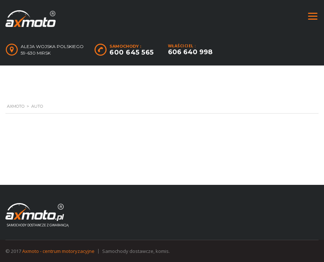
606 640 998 (190, 52)
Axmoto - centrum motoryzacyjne (58, 251)
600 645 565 (131, 52)
